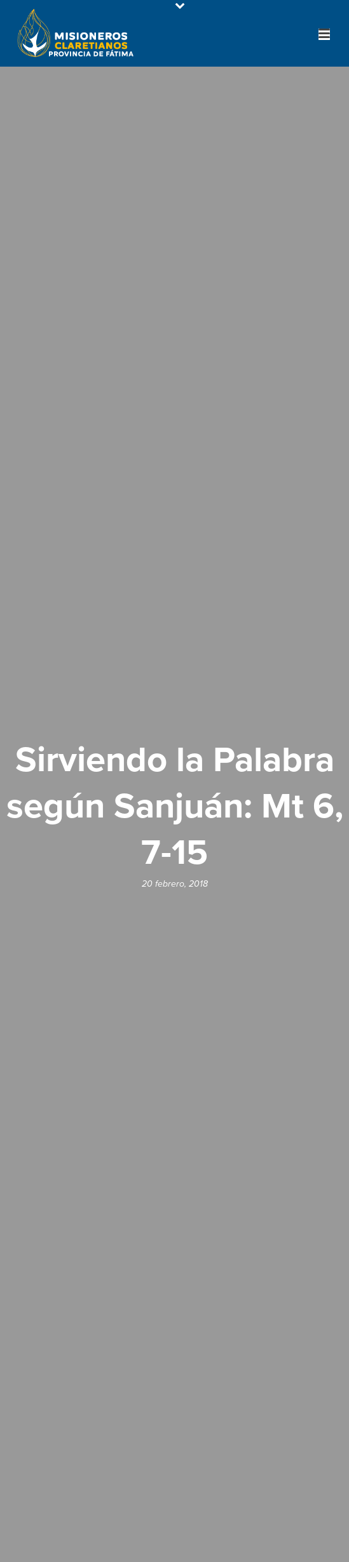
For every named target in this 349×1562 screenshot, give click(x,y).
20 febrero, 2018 (175, 883)
